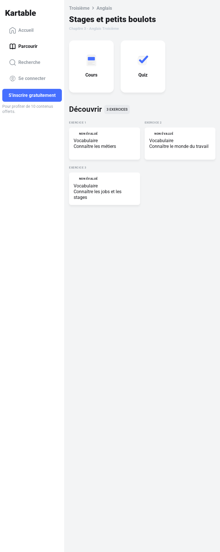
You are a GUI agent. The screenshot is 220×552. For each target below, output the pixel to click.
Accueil (21, 30)
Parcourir (23, 46)
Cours (93, 75)
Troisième (79, 8)
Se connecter (27, 78)
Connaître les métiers (95, 146)
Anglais (104, 8)
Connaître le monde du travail (179, 146)
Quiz (144, 75)
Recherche (24, 62)
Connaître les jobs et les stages (97, 194)
